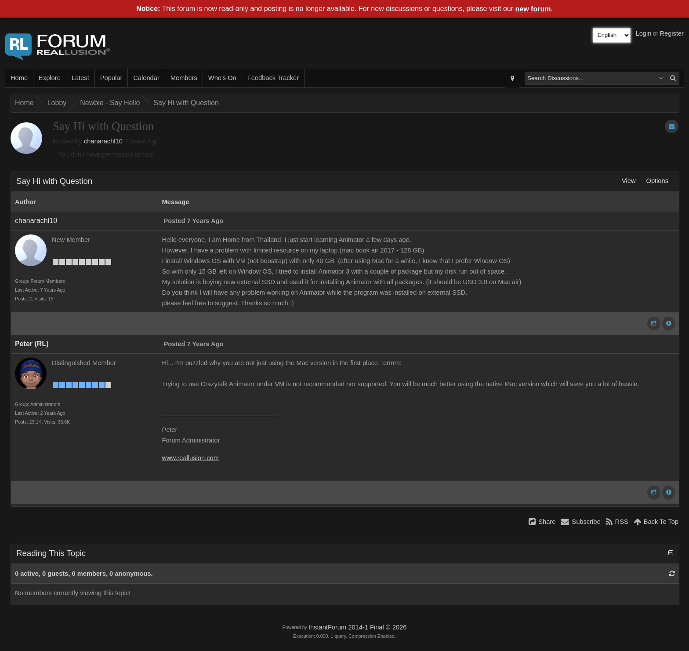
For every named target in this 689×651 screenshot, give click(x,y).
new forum (533, 9)
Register (672, 33)
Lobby (57, 102)
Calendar (146, 78)
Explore (49, 78)
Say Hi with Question (186, 102)
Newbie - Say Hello (110, 102)
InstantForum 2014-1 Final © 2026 (357, 627)
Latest (80, 78)
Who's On (222, 78)
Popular (111, 78)
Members (184, 78)
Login (644, 33)
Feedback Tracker (273, 78)
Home (19, 78)
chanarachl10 (103, 141)
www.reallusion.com (190, 457)
